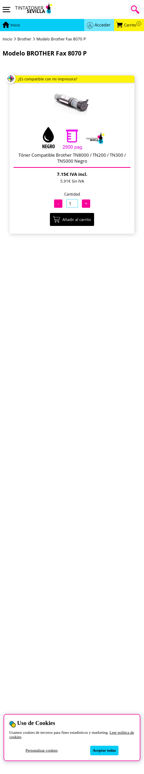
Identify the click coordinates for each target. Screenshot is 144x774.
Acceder (102, 25)
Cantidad (72, 194)
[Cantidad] (72, 203)
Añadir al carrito (72, 219)
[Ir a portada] (15, 25)
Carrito (132, 25)
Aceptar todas (104, 750)
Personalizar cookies (41, 750)
